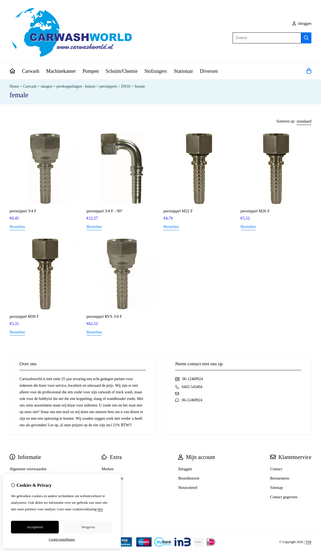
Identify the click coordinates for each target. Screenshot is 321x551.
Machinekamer (61, 71)
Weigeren (88, 527)
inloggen (302, 23)
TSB (308, 542)
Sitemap (276, 488)
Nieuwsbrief (187, 488)
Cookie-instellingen (62, 539)
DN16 (125, 86)
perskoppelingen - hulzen (76, 86)
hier (100, 509)
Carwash (30, 71)
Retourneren (279, 478)
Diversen (209, 71)
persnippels (108, 86)
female (140, 86)
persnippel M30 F (24, 316)
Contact (276, 469)
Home (14, 86)
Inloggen (185, 469)
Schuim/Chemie (122, 71)
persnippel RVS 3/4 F (104, 316)
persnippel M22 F (178, 211)
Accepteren (35, 527)
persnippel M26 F (255, 211)
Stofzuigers (155, 71)
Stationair (183, 71)
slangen (46, 86)
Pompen (91, 71)
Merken (108, 469)
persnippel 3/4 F (23, 211)
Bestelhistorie (188, 478)
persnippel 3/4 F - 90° (104, 211)
